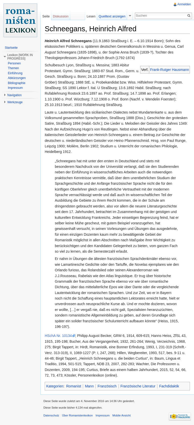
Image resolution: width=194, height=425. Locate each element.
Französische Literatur (138, 386)
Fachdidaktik (169, 386)
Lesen (91, 16)
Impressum (15, 88)
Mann (89, 386)
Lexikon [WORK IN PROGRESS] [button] (20, 56)
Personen (14, 63)
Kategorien (54, 386)
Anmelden (184, 4)
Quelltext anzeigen (112, 16)
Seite (46, 16)
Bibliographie (16, 83)
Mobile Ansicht (121, 415)
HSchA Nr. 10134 (58, 336)
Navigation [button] (14, 95)
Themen (13, 68)
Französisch (107, 386)
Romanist (73, 386)
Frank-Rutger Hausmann (169, 70)
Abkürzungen (17, 78)
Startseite (11, 47)
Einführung (15, 73)
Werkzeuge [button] (14, 102)
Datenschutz (51, 415)
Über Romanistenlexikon (77, 415)
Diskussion (60, 16)
